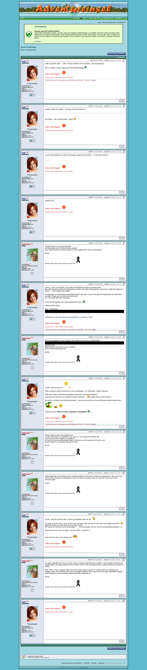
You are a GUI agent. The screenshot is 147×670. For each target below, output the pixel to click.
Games (89, 18)
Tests (82, 18)
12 (123, 559)
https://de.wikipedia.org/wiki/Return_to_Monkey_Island (74, 317)
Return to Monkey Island (109, 22)
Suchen (112, 18)
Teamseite (94, 663)
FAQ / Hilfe (86, 663)
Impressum (101, 663)
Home (99, 22)
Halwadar (26, 244)
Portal (96, 18)
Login (125, 18)
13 (123, 600)
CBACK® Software (83, 667)
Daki (24, 61)
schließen (37, 41)
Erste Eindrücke (121, 22)
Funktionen (121, 57)
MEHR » (22, 18)
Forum (75, 18)
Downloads (104, 18)
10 (123, 472)
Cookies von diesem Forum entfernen (71, 663)
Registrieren (119, 18)
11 (123, 514)
